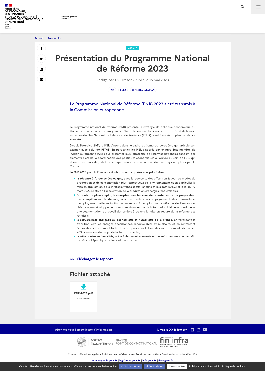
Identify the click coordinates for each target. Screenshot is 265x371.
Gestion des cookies (173, 354)
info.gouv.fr (149, 360)
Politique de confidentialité (118, 354)
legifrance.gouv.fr (129, 360)
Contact (73, 354)
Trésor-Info (54, 38)
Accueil (39, 38)
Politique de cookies (147, 354)
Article (132, 48)
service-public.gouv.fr (104, 360)
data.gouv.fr (165, 360)
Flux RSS (192, 354)
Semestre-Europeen (143, 89)
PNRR (123, 89)
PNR (112, 89)
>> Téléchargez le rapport (91, 258)
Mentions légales (89, 354)
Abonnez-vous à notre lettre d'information (83, 329)
